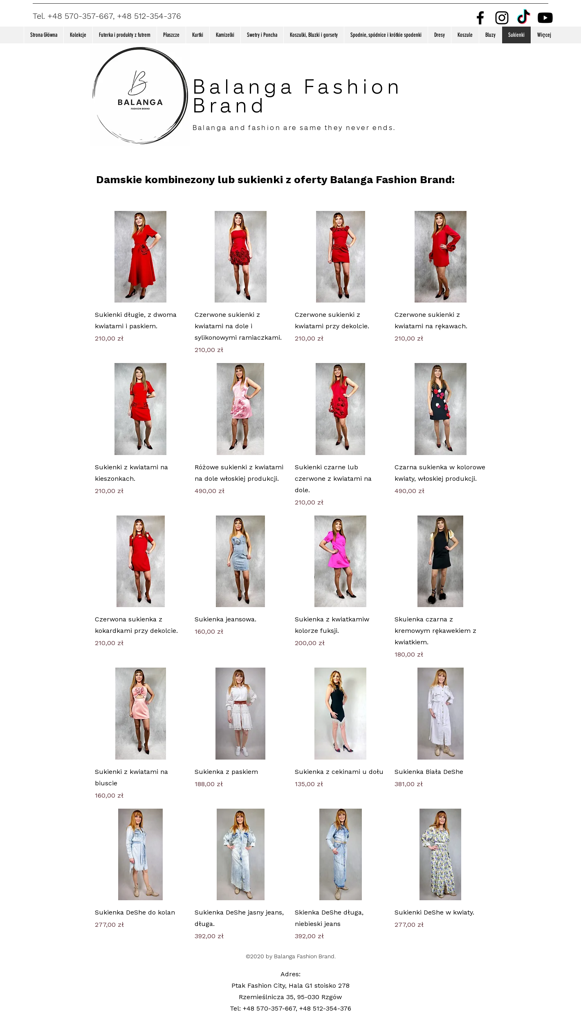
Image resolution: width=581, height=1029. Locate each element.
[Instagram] (502, 18)
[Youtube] (545, 18)
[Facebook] (480, 18)
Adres (289, 974)
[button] (77, 35)
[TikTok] (523, 18)
